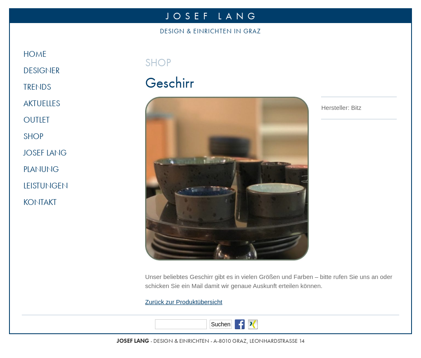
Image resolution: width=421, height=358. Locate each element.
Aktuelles (41, 103)
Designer (41, 70)
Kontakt (40, 202)
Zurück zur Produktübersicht (183, 301)
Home (34, 54)
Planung (41, 169)
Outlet (36, 119)
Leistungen (45, 185)
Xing (253, 324)
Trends (37, 86)
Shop (33, 136)
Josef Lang (212, 15)
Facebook (240, 324)
